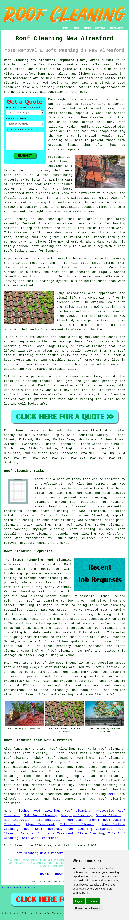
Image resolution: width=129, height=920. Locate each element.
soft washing (15, 529)
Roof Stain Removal (82, 820)
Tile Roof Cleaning (78, 824)
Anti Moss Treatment (56, 833)
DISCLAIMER (116, 28)
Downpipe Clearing (76, 815)
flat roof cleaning (57, 515)
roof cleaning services (91, 529)
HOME (65, 28)
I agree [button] (78, 901)
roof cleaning (16, 667)
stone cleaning (38, 533)
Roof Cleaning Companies (89, 829)
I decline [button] (93, 901)
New (35, 888)
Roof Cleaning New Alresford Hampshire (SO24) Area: (51, 60)
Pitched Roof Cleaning (38, 811)
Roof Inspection (17, 820)
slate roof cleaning (53, 493)
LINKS (75, 28)
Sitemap (6, 888)
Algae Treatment (40, 824)
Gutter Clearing (109, 815)
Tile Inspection (48, 820)
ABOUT (87, 28)
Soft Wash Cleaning (40, 815)
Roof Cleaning (77, 811)
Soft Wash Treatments (40, 838)
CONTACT (100, 28)
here (111, 794)
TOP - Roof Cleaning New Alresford (34, 853)
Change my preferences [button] (87, 908)
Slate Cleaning (91, 833)
